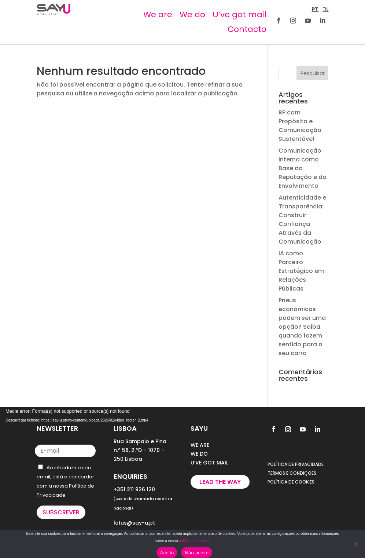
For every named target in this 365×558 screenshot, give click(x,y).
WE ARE (200, 445)
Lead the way (220, 482)
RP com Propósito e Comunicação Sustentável (300, 125)
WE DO (199, 453)
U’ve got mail (239, 14)
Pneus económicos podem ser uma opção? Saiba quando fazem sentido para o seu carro (302, 326)
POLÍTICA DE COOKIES (291, 482)
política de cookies (194, 541)
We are (157, 14)
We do (192, 14)
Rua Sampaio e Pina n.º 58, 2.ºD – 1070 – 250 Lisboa (140, 450)
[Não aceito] (356, 544)
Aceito (167, 552)
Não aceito (197, 552)
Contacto (247, 29)
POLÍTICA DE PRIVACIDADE (296, 464)
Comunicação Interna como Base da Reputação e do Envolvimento (303, 168)
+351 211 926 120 (134, 489)
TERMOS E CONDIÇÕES (292, 473)
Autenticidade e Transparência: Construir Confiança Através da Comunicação (302, 219)
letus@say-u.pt (134, 522)
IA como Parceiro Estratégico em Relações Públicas (301, 271)
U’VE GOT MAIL (209, 462)
